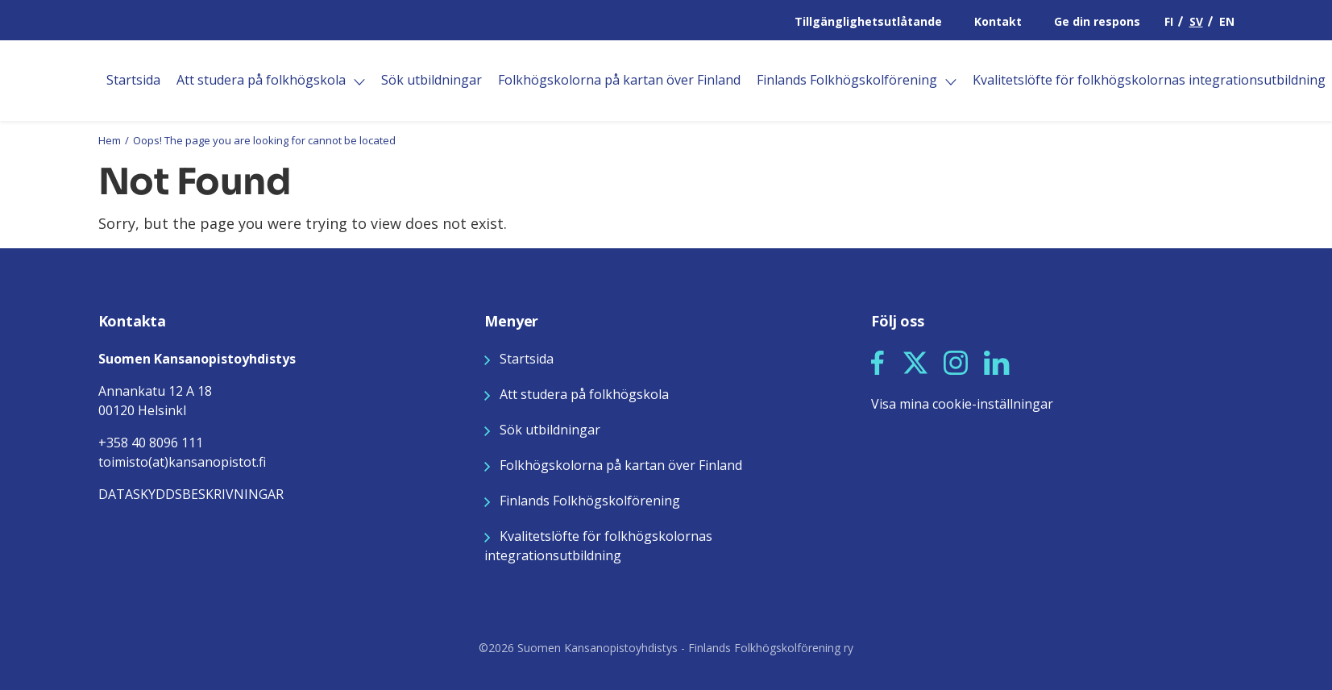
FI (1168, 21)
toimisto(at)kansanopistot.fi (182, 462)
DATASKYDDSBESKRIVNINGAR (191, 494)
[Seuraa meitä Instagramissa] (956, 361)
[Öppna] (359, 82)
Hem (109, 140)
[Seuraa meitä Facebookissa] (877, 361)
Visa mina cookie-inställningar (962, 404)
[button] (877, 363)
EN (1226, 21)
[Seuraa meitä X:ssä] (915, 361)
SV (1196, 21)
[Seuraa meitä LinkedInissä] (997, 361)
